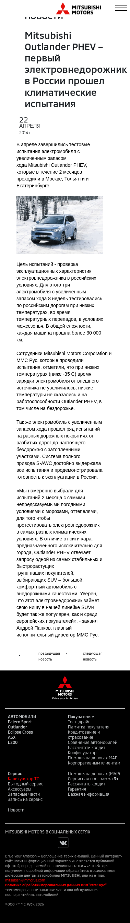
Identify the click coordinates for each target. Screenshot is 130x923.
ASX (11, 737)
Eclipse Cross (20, 731)
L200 (12, 742)
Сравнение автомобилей (92, 742)
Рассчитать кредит (86, 747)
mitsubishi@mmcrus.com (25, 880)
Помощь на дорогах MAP (92, 757)
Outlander (17, 726)
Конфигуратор (82, 752)
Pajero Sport (20, 721)
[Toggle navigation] (121, 8)
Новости (16, 809)
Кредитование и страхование (84, 734)
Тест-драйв (79, 721)
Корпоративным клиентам (94, 762)
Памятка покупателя (88, 726)
